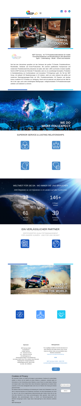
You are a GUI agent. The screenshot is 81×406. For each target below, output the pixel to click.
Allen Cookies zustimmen (65, 385)
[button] (4, 110)
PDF (55, 369)
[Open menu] (40, 13)
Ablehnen (65, 390)
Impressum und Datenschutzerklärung (55, 354)
